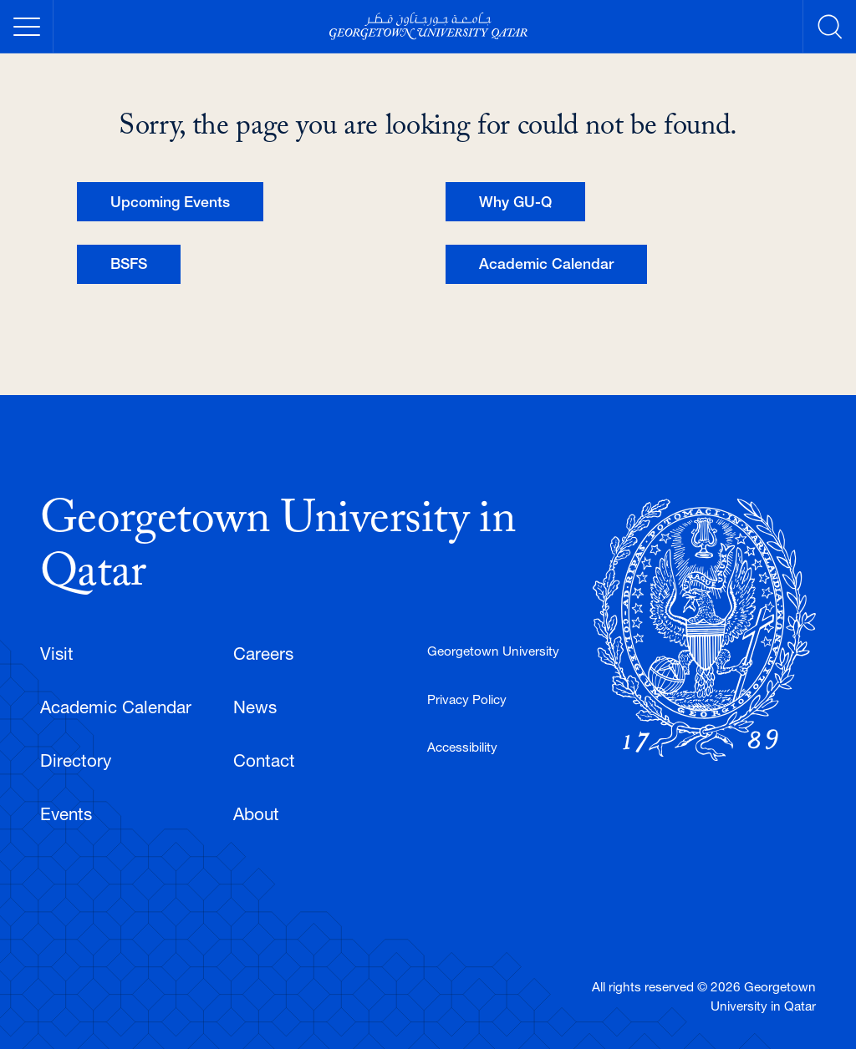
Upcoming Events (170, 201)
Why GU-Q (515, 201)
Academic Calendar (546, 263)
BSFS (128, 263)
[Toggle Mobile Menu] (26, 26)
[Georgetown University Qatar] (428, 26)
